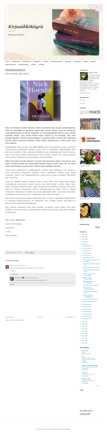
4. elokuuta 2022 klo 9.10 (31, 277)
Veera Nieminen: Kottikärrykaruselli (88, 288)
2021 (83, 321)
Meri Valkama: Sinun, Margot (90, 285)
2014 (83, 338)
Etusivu (7, 61)
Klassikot (33, 64)
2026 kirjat (41, 64)
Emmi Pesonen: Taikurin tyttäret (91, 267)
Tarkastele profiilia (84, 93)
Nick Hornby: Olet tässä (89, 301)
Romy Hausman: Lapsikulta (90, 299)
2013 (83, 340)
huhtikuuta (86, 311)
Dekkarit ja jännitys (10, 64)
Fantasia (85, 61)
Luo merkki (82, 103)
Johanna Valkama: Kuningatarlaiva (88, 296)
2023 (83, 241)
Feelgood (92, 61)
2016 (83, 333)
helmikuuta (86, 316)
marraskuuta (86, 248)
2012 (83, 343)
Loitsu (83, 352)
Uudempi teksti (10, 317)
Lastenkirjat (68, 61)
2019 (83, 326)
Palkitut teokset (16, 61)
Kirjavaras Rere (86, 379)
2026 (83, 234)
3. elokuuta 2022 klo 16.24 (20, 265)
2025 (83, 237)
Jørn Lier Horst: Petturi (87, 374)
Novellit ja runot (27, 61)
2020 (83, 324)
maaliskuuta (86, 314)
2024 (83, 239)
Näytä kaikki (97, 385)
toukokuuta (86, 309)
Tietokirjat (45, 61)
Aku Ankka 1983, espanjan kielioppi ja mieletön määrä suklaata (88, 359)
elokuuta (85, 255)
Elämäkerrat (37, 61)
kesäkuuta (86, 307)
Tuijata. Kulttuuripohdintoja (90, 365)
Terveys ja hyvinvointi (56, 61)
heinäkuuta (86, 304)
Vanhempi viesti (71, 317)
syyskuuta (86, 253)
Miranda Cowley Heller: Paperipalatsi (89, 274)
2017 (83, 331)
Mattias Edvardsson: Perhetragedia (88, 282)
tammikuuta (86, 318)
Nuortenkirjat (77, 61)
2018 (83, 328)
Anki (11, 265)
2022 (83, 244)
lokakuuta (86, 251)
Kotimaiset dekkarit (23, 64)
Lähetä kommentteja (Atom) (15, 320)
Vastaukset (15, 274)
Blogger (68, 429)
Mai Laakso (18, 277)
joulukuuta (86, 246)
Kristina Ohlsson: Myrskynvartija (87, 278)
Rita (83, 356)
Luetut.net (85, 373)
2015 (83, 336)
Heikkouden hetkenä (88, 257)
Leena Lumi (85, 350)
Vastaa (12, 270)
